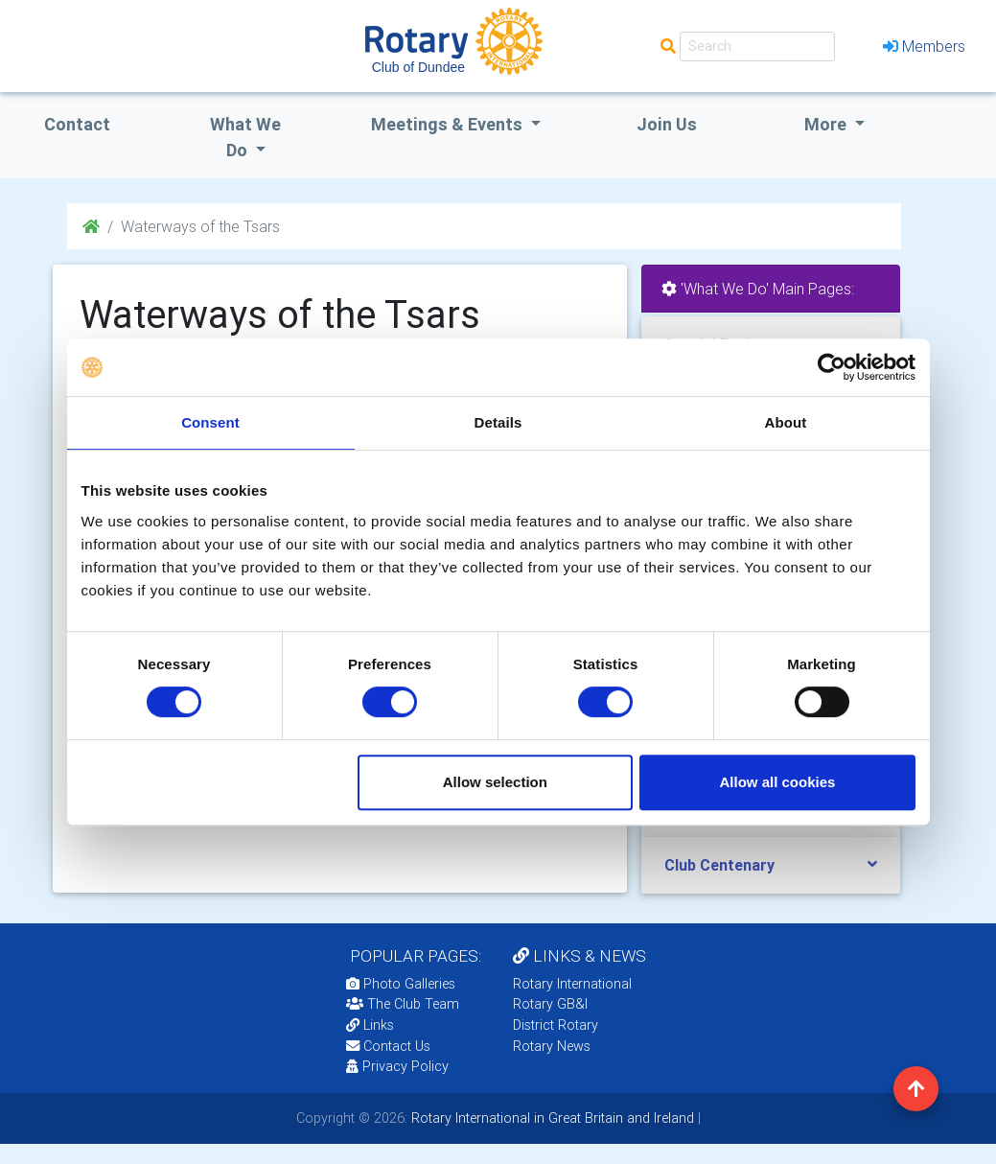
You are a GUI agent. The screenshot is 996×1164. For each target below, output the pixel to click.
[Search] (757, 46)
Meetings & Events (448, 124)
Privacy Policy (397, 1066)
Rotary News (552, 1046)
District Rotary (555, 1025)
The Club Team (402, 1004)
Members (924, 46)
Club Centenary (719, 864)
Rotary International (572, 983)
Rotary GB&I (550, 1004)
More (827, 124)
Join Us (667, 124)
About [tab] (786, 422)
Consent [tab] (210, 422)
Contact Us (388, 1046)
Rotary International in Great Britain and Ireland (550, 1118)
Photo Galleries (400, 983)
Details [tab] (498, 422)
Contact (77, 124)
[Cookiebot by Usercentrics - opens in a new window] (831, 367)
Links (370, 1025)
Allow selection (495, 782)
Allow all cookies (778, 782)
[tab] (770, 865)
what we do (245, 137)
